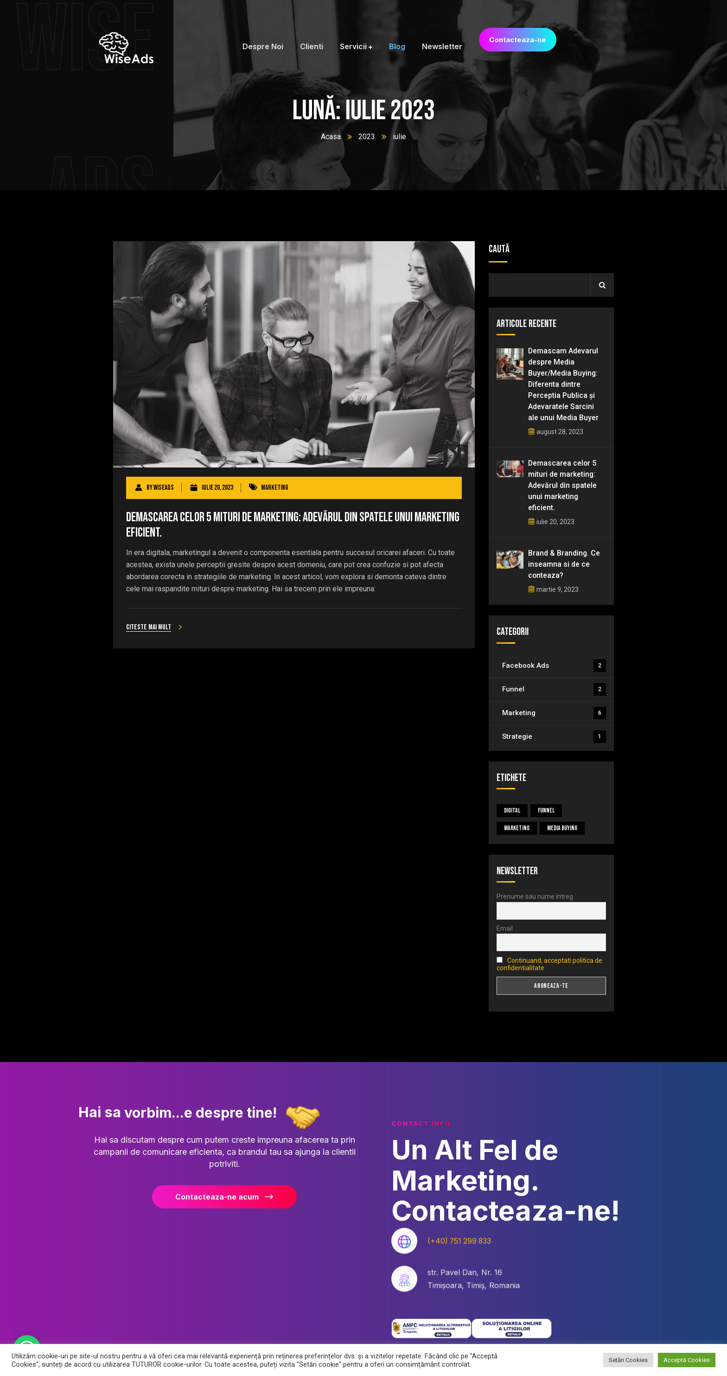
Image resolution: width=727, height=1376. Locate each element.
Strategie (554, 736)
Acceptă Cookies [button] (686, 1360)
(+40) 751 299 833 (460, 1248)
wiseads (163, 487)
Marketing (274, 487)
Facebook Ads (554, 665)
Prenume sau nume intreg (535, 896)
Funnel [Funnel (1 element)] (546, 810)
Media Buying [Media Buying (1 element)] (562, 828)
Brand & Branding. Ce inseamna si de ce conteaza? (564, 564)
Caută (499, 249)
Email (505, 928)
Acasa (331, 136)
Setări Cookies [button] (628, 1360)
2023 (366, 136)
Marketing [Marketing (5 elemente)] (516, 828)
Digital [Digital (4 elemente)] (512, 810)
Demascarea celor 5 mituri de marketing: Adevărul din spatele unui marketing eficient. (293, 525)
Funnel (554, 689)
